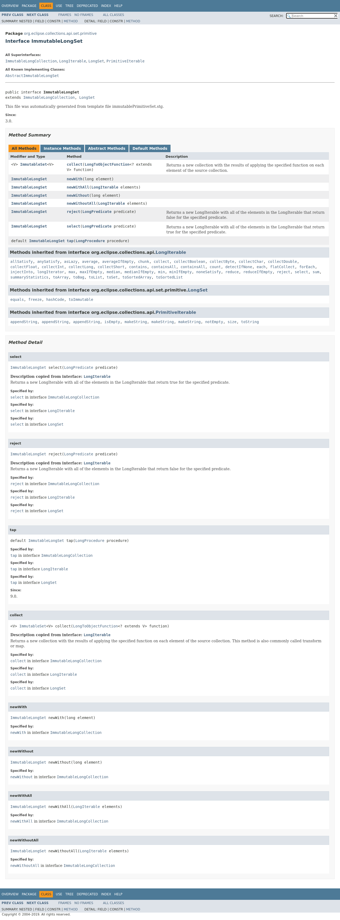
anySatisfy (48, 261)
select (73, 226)
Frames (64, 15)
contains (138, 267)
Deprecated (87, 6)
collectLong (81, 267)
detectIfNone (238, 267)
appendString (23, 322)
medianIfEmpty (139, 272)
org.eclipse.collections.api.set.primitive (60, 33)
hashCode (55, 299)
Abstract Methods (106, 148)
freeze (35, 299)
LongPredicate (97, 211)
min (161, 272)
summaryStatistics (29, 277)
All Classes (113, 15)
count (215, 267)
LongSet (96, 61)
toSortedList (169, 277)
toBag (78, 277)
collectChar (251, 261)
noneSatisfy (208, 272)
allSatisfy (21, 261)
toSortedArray (137, 277)
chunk (143, 261)
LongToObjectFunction (107, 164)
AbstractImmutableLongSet (32, 76)
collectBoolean (189, 261)
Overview (10, 6)
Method (71, 21)
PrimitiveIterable (125, 61)
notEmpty (214, 322)
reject (73, 211)
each (261, 267)
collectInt (53, 267)
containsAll (163, 267)
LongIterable (72, 61)
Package (29, 6)
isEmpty (112, 322)
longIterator (50, 272)
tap (70, 241)
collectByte (222, 261)
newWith (74, 179)
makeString (136, 322)
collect (74, 164)
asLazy (71, 261)
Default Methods (150, 148)
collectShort (111, 267)
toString (250, 322)
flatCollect (282, 267)
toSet (112, 277)
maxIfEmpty (91, 272)
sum (316, 272)
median (113, 272)
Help (118, 6)
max (72, 272)
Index (106, 6)
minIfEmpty (180, 272)
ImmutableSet (33, 164)
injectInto (21, 272)
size (232, 322)
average (90, 261)
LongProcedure (90, 241)
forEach (307, 267)
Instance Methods (62, 148)
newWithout (78, 195)
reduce (232, 272)
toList (95, 277)
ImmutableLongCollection (31, 61)
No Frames (83, 15)
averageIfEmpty (118, 261)
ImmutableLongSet (29, 179)
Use (59, 6)
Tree (69, 6)
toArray (61, 277)
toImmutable (81, 299)
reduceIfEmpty (258, 272)
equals (17, 299)
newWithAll (78, 187)
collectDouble (282, 261)
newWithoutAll (81, 203)
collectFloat (23, 267)
